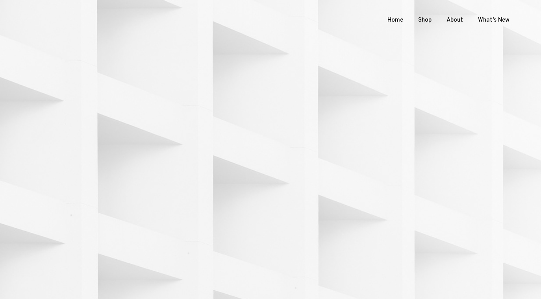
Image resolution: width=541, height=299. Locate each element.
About (455, 20)
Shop (425, 20)
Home (395, 20)
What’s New (494, 20)
